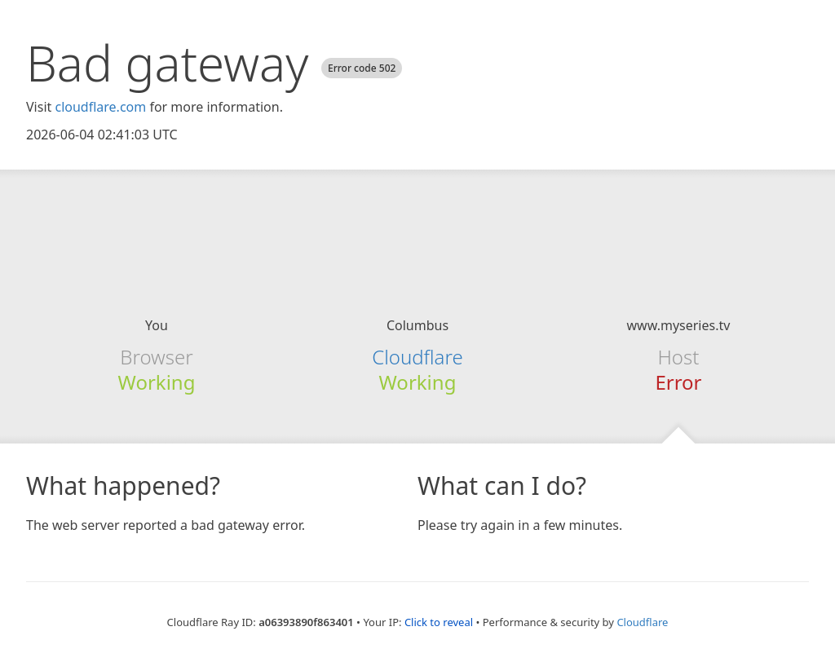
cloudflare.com (100, 107)
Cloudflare (417, 356)
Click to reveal (438, 622)
